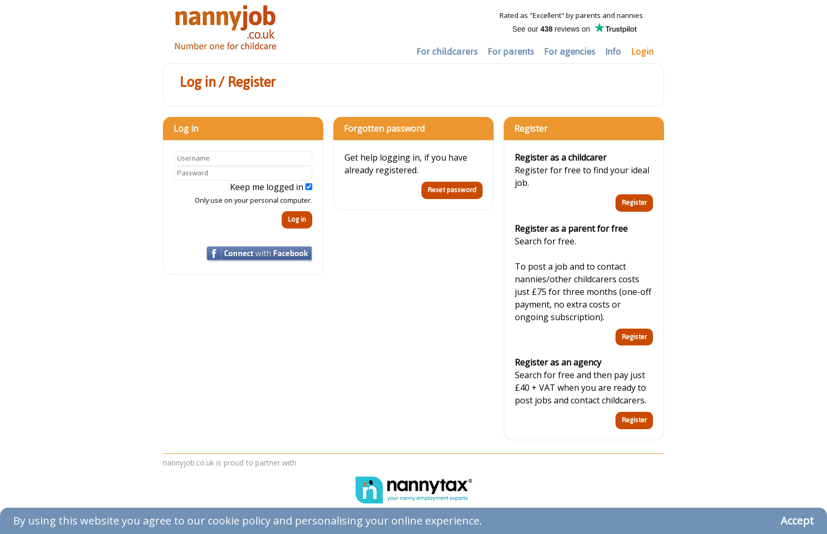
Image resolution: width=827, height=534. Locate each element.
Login (642, 52)
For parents (510, 52)
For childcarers (446, 52)
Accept (797, 520)
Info (613, 52)
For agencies (569, 52)
